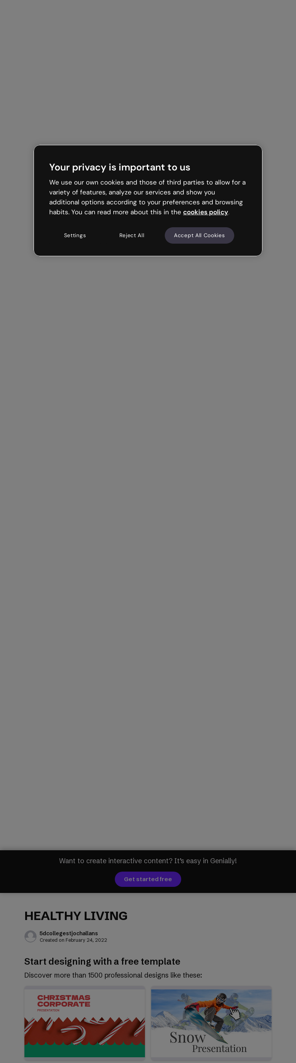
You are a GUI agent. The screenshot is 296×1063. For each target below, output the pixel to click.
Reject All (132, 235)
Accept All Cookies (199, 235)
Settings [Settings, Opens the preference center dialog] (75, 235)
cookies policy (205, 212)
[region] (148, 200)
